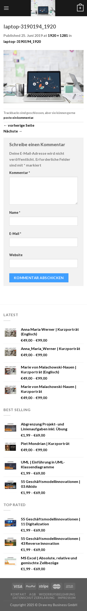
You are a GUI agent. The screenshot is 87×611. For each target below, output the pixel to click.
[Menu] (6, 8)
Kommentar (19, 173)
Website (16, 255)
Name (14, 212)
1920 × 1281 (58, 35)
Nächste (12, 131)
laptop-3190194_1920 (22, 41)
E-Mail (15, 234)
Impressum (67, 598)
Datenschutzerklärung (34, 598)
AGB (32, 594)
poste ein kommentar (18, 118)
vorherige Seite (18, 125)
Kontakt (18, 594)
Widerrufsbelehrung (57, 594)
